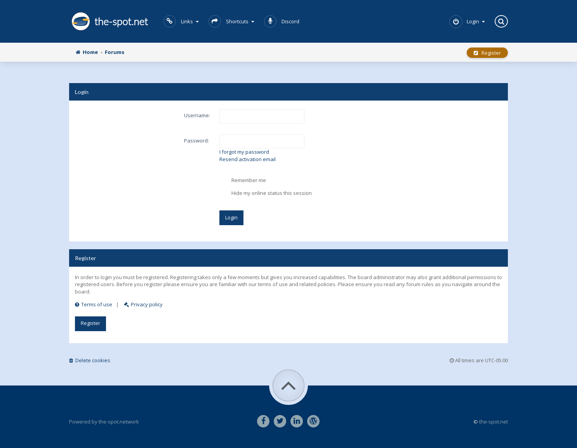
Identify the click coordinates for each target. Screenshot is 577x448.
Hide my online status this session (265, 193)
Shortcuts (231, 21)
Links (181, 21)
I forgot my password (244, 151)
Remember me (242, 180)
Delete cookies (89, 360)
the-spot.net (108, 21)
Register (487, 52)
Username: (197, 115)
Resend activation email (247, 159)
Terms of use (93, 304)
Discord (281, 21)
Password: (196, 140)
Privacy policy (143, 304)
